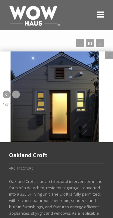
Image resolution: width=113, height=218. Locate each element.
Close (109, 55)
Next (100, 43)
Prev (80, 43)
